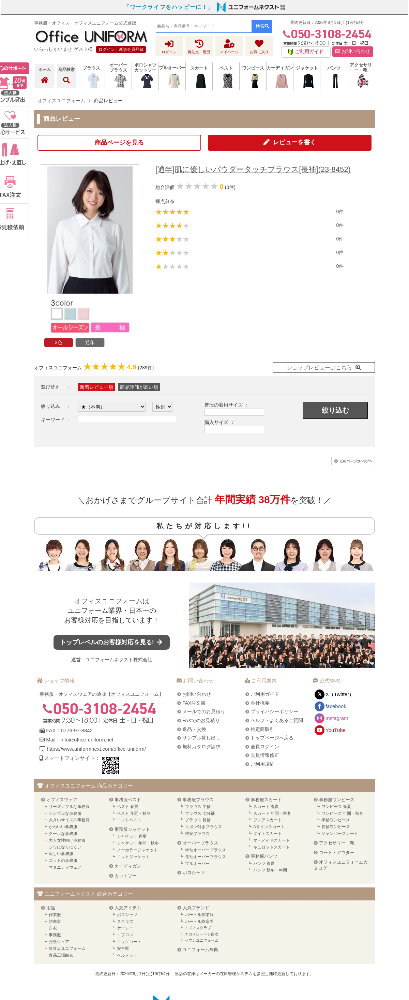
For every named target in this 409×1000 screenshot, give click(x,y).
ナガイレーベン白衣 (201, 934)
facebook (335, 706)
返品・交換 (194, 729)
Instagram (336, 718)
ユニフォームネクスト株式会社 (119, 659)
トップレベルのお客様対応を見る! (112, 642)
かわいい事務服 (63, 826)
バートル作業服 (199, 914)
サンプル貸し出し (201, 737)
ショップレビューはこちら (319, 367)
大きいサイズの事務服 (69, 820)
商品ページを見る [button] (119, 142)
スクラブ (125, 921)
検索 (262, 26)
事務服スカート (266, 799)
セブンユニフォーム (201, 940)
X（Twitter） (339, 694)
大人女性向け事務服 (67, 840)
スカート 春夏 (266, 806)
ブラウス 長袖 (198, 820)
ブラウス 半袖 (198, 806)
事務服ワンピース (336, 799)
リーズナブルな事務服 (69, 806)
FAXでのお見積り (201, 720)
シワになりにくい (65, 847)
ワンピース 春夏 (336, 806)
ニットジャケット (133, 856)
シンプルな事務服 (65, 813)
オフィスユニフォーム (108, 601)
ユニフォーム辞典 (200, 949)
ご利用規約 (262, 764)
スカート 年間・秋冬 (272, 813)
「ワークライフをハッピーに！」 (169, 7)
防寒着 (55, 921)
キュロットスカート (271, 847)
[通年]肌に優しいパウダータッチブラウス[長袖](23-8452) (253, 169)
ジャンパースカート (339, 833)
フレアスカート (267, 820)
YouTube (335, 730)
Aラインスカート (269, 826)
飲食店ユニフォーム (67, 948)
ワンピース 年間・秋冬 (342, 813)
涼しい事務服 (61, 853)
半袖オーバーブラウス (205, 850)
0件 (340, 211)
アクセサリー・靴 (336, 842)
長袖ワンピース (335, 826)
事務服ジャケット (132, 829)
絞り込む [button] (335, 410)
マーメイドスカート (271, 840)
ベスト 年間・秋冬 (134, 813)
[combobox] (204, 26)
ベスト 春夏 (127, 806)
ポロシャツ (194, 872)
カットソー (126, 875)
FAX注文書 (194, 703)
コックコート (129, 941)
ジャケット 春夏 (132, 836)
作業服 (55, 914)
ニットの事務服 (63, 860)
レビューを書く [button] (294, 142)
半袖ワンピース (335, 820)
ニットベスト (129, 820)
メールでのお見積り (203, 711)
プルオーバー (197, 863)
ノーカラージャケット (137, 850)
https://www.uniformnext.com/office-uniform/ (96, 749)
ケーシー (125, 928)
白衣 (53, 928)
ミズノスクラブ (198, 928)
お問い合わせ (352, 51)
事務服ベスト (128, 799)
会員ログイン (265, 746)
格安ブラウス (197, 833)
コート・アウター (336, 852)
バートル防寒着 (199, 921)
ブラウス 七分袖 (200, 813)
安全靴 (123, 948)
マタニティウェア (65, 867)
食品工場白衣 (61, 955)
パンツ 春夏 (264, 863)
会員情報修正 (265, 755)
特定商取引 (262, 729)
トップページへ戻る (272, 737)
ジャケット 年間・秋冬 (138, 843)
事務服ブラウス (198, 799)
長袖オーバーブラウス (205, 856)
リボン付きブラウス (203, 826)
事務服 (55, 934)
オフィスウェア (61, 799)
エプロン (125, 934)
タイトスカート (267, 833)
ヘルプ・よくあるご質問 (277, 720)
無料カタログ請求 (201, 746)
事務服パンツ (264, 856)
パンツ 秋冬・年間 (270, 870)
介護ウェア (59, 941)
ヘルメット (127, 955)
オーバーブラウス (200, 842)
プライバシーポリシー (274, 711)
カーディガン (128, 866)
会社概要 (260, 703)
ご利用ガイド (265, 694)
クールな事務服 (63, 833)
